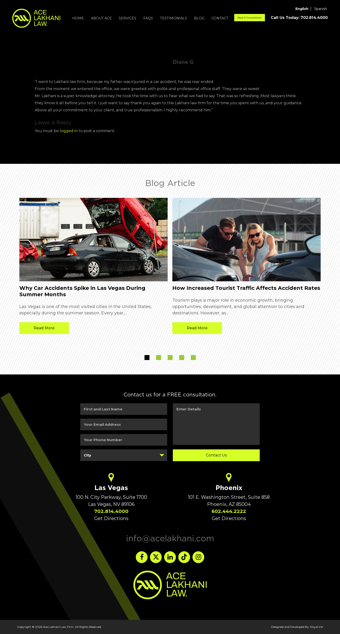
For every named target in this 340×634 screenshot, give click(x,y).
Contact (220, 18)
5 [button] (193, 357)
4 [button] (181, 357)
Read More (44, 328)
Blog (199, 18)
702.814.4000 (111, 511)
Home (78, 18)
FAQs (148, 18)
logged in (69, 131)
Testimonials (173, 18)
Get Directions (111, 518)
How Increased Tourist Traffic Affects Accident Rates (246, 288)
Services (127, 18)
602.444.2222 (229, 511)
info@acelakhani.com (170, 538)
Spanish (320, 9)
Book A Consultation (250, 17)
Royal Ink (316, 627)
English (301, 9)
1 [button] (146, 357)
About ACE (101, 18)
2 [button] (158, 357)
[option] (93, 267)
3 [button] (170, 357)
